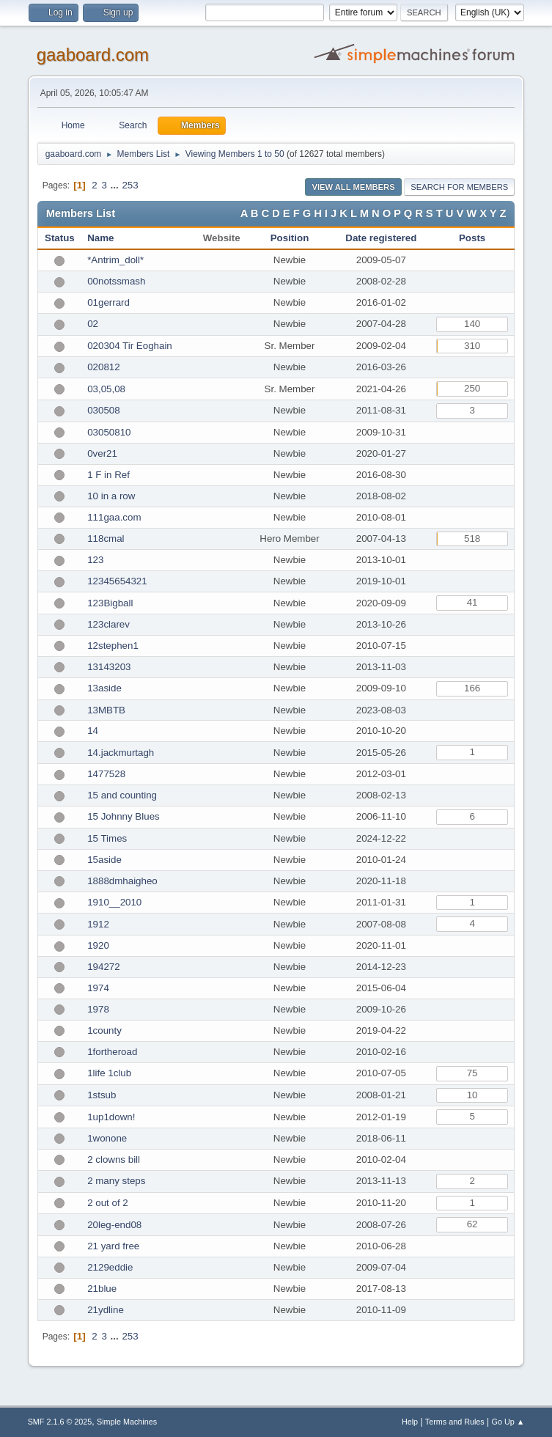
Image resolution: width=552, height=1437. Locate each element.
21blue (102, 1288)
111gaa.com (114, 517)
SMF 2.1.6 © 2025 (60, 1421)
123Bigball (110, 603)
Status (60, 237)
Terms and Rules (455, 1421)
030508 (103, 410)
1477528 (106, 773)
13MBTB (106, 710)
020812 (103, 366)
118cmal (105, 538)
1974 (98, 987)
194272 (103, 966)
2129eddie (110, 1267)
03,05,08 (106, 388)
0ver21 (102, 453)
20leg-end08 (114, 1224)
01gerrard (108, 302)
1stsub (101, 1094)
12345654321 (117, 581)
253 (130, 185)
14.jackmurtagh (120, 752)
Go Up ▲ (508, 1421)
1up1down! (111, 1116)
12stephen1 (113, 645)
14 (92, 730)
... (116, 185)
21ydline (105, 1309)
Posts (472, 237)
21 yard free (113, 1246)
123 (95, 559)
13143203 (108, 666)
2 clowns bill (113, 1159)
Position (290, 237)
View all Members (353, 187)
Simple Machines (127, 1421)
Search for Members (459, 187)
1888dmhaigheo (122, 880)
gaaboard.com (93, 55)
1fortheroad (112, 1051)
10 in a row (111, 495)
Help (410, 1421)
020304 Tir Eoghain (129, 345)
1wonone (107, 1138)
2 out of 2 (107, 1202)
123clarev (108, 624)
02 (92, 323)
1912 (98, 924)
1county (104, 1030)
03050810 (108, 432)
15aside (104, 859)
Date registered (380, 237)
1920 (98, 945)
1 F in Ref (108, 474)
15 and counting (122, 795)
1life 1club (109, 1072)
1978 (98, 1009)
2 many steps (116, 1180)
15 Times (107, 838)
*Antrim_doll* (115, 259)
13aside (104, 688)
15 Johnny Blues (123, 816)
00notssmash (116, 281)
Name (100, 237)
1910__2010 (114, 902)
